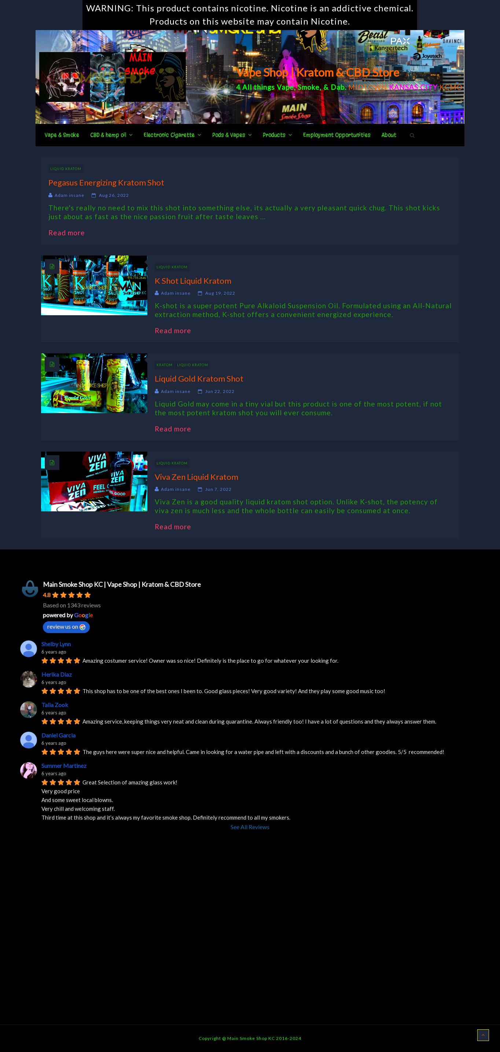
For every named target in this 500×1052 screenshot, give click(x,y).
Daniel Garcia (58, 735)
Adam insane (69, 195)
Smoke (309, 87)
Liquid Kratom (65, 169)
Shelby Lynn (56, 643)
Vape (285, 87)
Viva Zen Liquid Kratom (196, 477)
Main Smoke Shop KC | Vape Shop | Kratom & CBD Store (122, 584)
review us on (66, 626)
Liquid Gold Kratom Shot (199, 378)
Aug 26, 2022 (114, 195)
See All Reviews (250, 826)
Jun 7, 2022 (218, 489)
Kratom (165, 365)
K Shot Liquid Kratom (193, 281)
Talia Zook (54, 704)
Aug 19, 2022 (220, 293)
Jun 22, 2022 (220, 391)
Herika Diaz (56, 674)
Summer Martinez (64, 765)
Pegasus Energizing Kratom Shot (106, 182)
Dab (338, 87)
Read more (70, 232)
